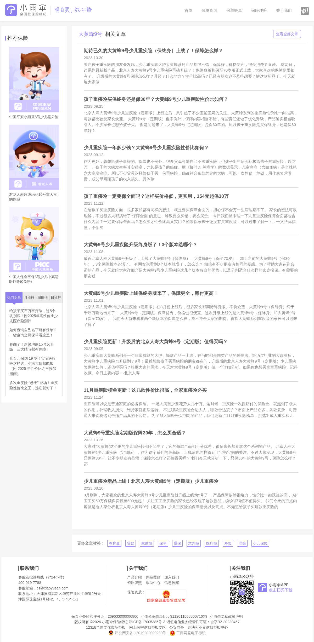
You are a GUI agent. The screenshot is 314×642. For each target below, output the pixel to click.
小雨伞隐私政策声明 (226, 616)
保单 (163, 543)
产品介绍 (134, 577)
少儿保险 (260, 543)
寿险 (228, 543)
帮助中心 (153, 583)
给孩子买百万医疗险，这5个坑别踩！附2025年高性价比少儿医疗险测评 (33, 316)
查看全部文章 (287, 34)
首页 (188, 10)
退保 (177, 543)
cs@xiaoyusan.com (53, 588)
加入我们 (171, 577)
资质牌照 (134, 583)
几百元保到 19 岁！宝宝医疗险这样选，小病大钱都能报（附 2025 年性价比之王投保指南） (32, 366)
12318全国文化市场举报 (106, 627)
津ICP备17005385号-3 (147, 622)
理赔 (242, 543)
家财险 (146, 543)
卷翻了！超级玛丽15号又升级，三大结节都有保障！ (31, 347)
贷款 (130, 543)
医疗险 (211, 543)
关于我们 (284, 10)
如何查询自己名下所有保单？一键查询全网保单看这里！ (33, 332)
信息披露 (171, 583)
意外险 (193, 543)
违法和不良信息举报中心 (208, 627)
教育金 (114, 543)
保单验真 (234, 10)
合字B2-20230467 (225, 622)
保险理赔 (259, 10)
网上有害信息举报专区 (147, 627)
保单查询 (209, 10)
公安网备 (176, 627)
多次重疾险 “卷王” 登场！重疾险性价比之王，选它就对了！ (33, 385)
